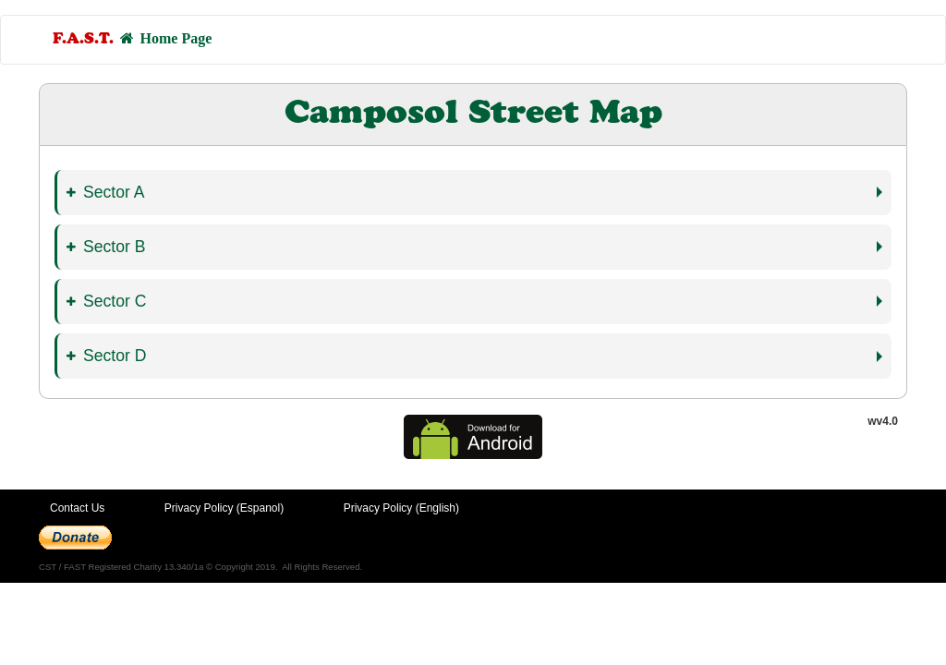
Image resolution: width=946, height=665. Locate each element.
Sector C (106, 301)
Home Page (132, 39)
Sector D (106, 355)
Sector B (106, 246)
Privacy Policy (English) (401, 508)
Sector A (106, 192)
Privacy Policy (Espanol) (224, 508)
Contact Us (77, 508)
